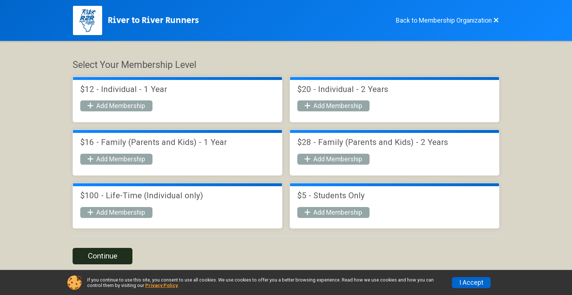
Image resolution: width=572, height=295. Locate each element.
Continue (102, 256)
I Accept (471, 282)
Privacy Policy (161, 285)
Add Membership (116, 106)
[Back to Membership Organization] (447, 20)
